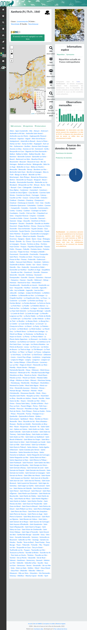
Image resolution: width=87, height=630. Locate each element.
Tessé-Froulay (34, 578)
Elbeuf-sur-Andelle (25, 244)
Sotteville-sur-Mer (16, 576)
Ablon (12, 131)
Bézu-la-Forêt (34, 175)
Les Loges (23, 362)
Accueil (28, 623)
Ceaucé (34, 200)
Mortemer (21, 414)
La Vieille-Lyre (45, 332)
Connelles (13, 213)
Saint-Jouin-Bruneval (25, 512)
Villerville (39, 609)
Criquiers (37, 221)
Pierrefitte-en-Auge (38, 432)
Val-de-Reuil (23, 596)
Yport (19, 617)
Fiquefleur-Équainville (37, 254)
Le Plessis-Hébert (22, 355)
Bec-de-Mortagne (31, 164)
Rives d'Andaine (16, 447)
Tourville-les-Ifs (15, 591)
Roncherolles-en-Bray (18, 450)
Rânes (40, 442)
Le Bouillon (14, 337)
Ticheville (35, 581)
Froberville (14, 270)
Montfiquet (24, 406)
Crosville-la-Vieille (17, 224)
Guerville (25, 288)
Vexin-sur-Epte (20, 607)
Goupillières (40, 280)
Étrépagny (40, 247)
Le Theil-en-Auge (31, 368)
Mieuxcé (13, 404)
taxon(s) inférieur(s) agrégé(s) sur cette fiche (27, 37)
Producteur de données (64, 158)
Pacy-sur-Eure (20, 429)
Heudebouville (26, 296)
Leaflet (33, 113)
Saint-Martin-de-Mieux (25, 530)
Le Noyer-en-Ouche (38, 352)
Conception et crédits (49, 623)
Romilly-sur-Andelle (38, 447)
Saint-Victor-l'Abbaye (29, 566)
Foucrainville (32, 262)
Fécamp (22, 252)
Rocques (26, 447)
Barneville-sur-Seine (25, 159)
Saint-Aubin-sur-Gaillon (30, 460)
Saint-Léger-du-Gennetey (29, 514)
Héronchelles (15, 296)
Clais (16, 208)
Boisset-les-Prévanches (26, 180)
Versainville (31, 604)
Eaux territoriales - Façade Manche (37, 236)
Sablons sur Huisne (43, 452)
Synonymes (71, 55)
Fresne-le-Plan (28, 267)
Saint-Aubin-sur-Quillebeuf (27, 463)
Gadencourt (23, 270)
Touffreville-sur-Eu (23, 586)
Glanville (44, 275)
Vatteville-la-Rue (16, 602)
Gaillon (32, 270)
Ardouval (13, 139)
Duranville (28, 234)
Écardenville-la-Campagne (29, 242)
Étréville (14, 249)
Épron (27, 247)
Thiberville (27, 581)
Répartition (61, 55)
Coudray (13, 216)
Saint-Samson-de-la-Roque (21, 555)
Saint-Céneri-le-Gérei (18, 468)
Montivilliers (35, 406)
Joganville (13, 303)
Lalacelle (29, 326)
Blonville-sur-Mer (22, 177)
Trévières (44, 591)
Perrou (42, 429)
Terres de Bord (22, 578)
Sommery (23, 573)
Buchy (45, 188)
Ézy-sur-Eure (33, 249)
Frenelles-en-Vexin (37, 265)
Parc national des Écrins (61, 629)
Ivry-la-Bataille (37, 301)
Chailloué (21, 203)
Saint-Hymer (14, 506)
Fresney (39, 267)
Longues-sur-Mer (40, 380)
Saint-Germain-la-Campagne (37, 501)
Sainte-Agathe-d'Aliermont (20, 476)
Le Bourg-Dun (39, 337)
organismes (29, 126)
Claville (22, 208)
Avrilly (22, 152)
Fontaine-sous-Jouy (18, 260)
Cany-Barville (36, 195)
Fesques (25, 254)
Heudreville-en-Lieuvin (42, 296)
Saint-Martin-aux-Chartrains (21, 524)
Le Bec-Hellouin (28, 334)
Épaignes (13, 247)
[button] (11, 54)
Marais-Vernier (22, 388)
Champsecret (15, 206)
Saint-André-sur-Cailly (18, 455)
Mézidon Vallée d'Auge (25, 401)
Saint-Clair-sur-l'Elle (17, 470)
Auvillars (31, 146)
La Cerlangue (31, 308)
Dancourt (45, 224)
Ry (19, 452)
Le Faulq (38, 342)
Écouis (42, 242)
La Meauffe (30, 329)
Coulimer (21, 216)
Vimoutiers (38, 612)
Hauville (39, 290)
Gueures (33, 288)
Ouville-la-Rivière (39, 427)
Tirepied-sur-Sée (16, 584)
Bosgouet (32, 182)
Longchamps (31, 378)
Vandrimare (42, 596)
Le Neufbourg (24, 352)
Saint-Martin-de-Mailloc (29, 527)
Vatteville (46, 599)
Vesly (12, 607)
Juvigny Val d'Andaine (18, 306)
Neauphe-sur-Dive (23, 419)
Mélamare (37, 391)
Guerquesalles (15, 288)
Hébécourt (14, 293)
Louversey (41, 383)
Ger (24, 275)
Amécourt (46, 131)
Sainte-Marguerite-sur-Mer (41, 483)
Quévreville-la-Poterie (41, 440)
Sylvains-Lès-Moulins (41, 576)
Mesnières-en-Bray (31, 396)
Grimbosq (31, 285)
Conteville (22, 213)
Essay (32, 247)
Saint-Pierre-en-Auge (25, 548)
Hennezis (29, 293)
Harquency (22, 290)
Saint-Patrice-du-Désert (26, 540)
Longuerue (29, 380)
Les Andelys (35, 357)
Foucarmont (21, 262)
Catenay (13, 200)
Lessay (27, 365)
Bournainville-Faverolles (20, 185)
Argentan (21, 139)
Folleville (34, 257)
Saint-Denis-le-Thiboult (25, 473)
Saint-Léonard (24, 517)
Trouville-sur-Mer (16, 594)
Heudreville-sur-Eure (18, 298)
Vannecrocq (14, 599)
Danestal (13, 226)
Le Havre (21, 344)
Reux (30, 445)
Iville (29, 301)
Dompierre (14, 229)
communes (16, 126)
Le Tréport (45, 370)
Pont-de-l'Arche (25, 434)
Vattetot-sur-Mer (34, 599)
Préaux (28, 437)
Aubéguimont (15, 141)
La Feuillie (32, 319)
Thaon (19, 581)
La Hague (45, 321)
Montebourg (37, 404)
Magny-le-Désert (23, 386)
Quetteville (27, 440)
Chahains (13, 203)
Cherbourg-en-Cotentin (39, 206)
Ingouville (22, 301)
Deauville (27, 226)
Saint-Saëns (45, 553)
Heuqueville (32, 298)
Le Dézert (29, 342)
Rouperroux (43, 450)
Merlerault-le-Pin (31, 393)
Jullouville (34, 303)
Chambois (30, 203)
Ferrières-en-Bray (33, 252)
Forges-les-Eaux (33, 260)
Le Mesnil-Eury (22, 347)
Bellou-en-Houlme (25, 170)
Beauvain (45, 162)
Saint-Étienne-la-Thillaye (19, 488)
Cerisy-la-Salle (44, 200)
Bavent (36, 159)
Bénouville (37, 170)
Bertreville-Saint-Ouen (41, 172)
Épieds (20, 247)
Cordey (43, 213)
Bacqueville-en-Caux (33, 152)
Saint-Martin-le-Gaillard (27, 532)
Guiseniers (42, 288)
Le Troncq (13, 373)
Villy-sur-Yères (27, 612)
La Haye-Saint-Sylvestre (32, 324)
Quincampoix (22, 442)
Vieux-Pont (21, 609)
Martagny (33, 388)
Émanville (36, 244)
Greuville (22, 285)
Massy (29, 391)
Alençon (38, 131)
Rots (29, 450)
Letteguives (23, 373)
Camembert (35, 193)
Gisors (30, 275)
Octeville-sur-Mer (35, 424)
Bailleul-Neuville (16, 157)
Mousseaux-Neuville (17, 416)
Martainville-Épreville (18, 391)
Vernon (22, 604)
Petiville (18, 432)
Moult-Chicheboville (41, 414)
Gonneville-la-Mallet (31, 278)
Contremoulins (33, 213)
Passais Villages (32, 429)
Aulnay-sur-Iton (17, 144)
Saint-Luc (34, 517)
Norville (37, 422)
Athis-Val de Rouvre (40, 139)
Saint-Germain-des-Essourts (28, 499)
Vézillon (31, 607)
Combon (24, 211)
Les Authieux (46, 357)
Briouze (39, 188)
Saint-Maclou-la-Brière (29, 519)
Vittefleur (31, 614)
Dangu (20, 226)
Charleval (24, 206)
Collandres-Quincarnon (35, 208)
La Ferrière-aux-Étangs (37, 314)
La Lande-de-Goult (41, 326)
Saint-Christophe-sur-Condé (38, 468)
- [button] (11, 57)
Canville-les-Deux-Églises (20, 195)
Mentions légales (62, 623)
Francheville (43, 262)
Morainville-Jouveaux (18, 411)
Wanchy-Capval (42, 614)
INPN (78, 82)
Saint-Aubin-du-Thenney (33, 458)
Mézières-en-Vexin (42, 401)
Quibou (12, 442)
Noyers (24, 424)
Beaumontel (36, 162)
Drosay (42, 231)
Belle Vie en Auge (34, 167)
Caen (24, 190)
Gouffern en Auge (27, 280)
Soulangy (28, 576)
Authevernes (22, 146)
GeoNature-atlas (38, 629)
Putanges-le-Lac (16, 440)
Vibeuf (37, 607)
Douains (22, 229)
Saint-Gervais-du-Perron (19, 504)
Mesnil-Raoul (21, 398)
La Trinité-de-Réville (31, 332)
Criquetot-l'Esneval (25, 221)
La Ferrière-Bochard (30, 316)
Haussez (31, 290)
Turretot (27, 594)
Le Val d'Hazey (34, 373)
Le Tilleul (36, 370)
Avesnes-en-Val (38, 149)
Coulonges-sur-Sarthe (34, 216)
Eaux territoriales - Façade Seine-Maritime (26, 239)
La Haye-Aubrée (16, 324)
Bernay (13, 172)
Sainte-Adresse (41, 473)
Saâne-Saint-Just (28, 452)
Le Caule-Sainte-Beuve (25, 339)
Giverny (37, 275)
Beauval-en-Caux (16, 164)
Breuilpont (14, 188)
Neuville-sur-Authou (17, 422)
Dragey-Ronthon (32, 231)
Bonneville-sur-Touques (19, 182)
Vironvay (23, 614)
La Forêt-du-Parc (23, 321)
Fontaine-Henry (45, 257)
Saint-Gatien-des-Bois (26, 491)
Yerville (12, 617)
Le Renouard (24, 357)
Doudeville (31, 229)
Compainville (41, 211)
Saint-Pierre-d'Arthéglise (24, 542)
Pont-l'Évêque (37, 434)
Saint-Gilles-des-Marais (38, 504)
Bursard (18, 190)
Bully (12, 190)
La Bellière (31, 306)
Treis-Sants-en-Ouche (31, 591)
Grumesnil (40, 285)
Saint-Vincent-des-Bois (28, 568)
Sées (33, 571)
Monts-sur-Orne (40, 409)
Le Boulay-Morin (26, 337)
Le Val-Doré (45, 373)
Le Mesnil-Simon (36, 347)
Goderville (18, 278)
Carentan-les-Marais (28, 198)
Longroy (20, 380)
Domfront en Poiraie (40, 226)
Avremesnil (14, 152)
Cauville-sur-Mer (23, 200)
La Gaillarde (35, 321)
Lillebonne (26, 375)
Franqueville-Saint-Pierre (19, 265)
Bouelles (47, 182)
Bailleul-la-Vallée (40, 154)
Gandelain (25, 272)
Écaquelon (14, 242)
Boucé (40, 182)
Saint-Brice (43, 465)
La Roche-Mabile (16, 332)
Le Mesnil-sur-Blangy (36, 350)
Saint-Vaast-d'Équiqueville (30, 560)
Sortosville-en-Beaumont (37, 573)
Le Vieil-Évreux (15, 375)
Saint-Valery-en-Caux (27, 563)
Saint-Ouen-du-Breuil (29, 537)
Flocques (25, 257)
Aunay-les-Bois (29, 144)
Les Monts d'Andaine (36, 362)
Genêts (19, 275)
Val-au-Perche (37, 594)
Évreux (24, 249)
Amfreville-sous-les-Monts (20, 136)
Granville (37, 283)
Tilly (42, 581)
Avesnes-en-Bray (24, 149)
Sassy (28, 571)
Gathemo (34, 272)
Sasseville (20, 571)
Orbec (46, 424)
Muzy (35, 416)
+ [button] (11, 51)
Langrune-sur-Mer (42, 329)
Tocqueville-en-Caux (31, 584)
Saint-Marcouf (15, 522)
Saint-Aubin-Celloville (36, 455)
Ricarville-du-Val (40, 445)
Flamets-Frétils (15, 257)
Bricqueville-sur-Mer (27, 188)
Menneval (20, 393)
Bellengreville (21, 167)
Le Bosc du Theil (42, 334)
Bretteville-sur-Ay (37, 185)
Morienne (31, 411)
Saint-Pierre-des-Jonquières (26, 545)
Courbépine (14, 218)
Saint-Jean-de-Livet (29, 509)
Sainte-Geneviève (23, 478)
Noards (29, 422)
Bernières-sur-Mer (24, 172)
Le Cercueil (40, 339)
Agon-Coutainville (22, 131)
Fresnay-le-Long (16, 267)
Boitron (39, 180)
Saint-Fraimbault (36, 488)
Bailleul (30, 154)
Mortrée (29, 414)
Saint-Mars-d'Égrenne (42, 522)
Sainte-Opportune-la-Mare (39, 486)
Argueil (29, 139)
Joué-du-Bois (24, 303)
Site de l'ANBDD (37, 623)
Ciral (11, 208)
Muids (29, 416)
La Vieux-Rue (16, 334)
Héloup (22, 293)
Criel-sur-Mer (33, 218)
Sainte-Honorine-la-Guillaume (27, 481)
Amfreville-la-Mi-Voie (19, 134)
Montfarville (14, 406)
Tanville (12, 578)
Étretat (47, 247)
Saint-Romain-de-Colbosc (30, 553)
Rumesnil (13, 452)
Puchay (45, 437)
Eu (19, 249)
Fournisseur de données (65, 153)
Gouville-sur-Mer (16, 283)
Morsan (39, 411)
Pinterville (13, 434)
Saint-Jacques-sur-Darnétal (31, 506)
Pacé (11, 429)
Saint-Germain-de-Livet (26, 496)
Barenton (31, 157)
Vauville (27, 602)
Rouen (34, 450)
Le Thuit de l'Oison (25, 370)
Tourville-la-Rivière (38, 589)
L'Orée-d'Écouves (29, 383)
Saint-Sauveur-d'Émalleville (29, 558)
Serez (38, 571)
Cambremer (25, 193)
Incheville (13, 301)
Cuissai (28, 224)
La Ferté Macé (21, 319)
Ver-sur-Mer (41, 604)
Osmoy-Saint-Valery (23, 427)
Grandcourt (28, 283)
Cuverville (36, 224)
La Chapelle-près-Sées (26, 311)
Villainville (30, 609)
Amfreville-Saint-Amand (37, 134)
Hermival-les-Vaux (42, 293)
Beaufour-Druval (24, 162)
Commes (31, 211)
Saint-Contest (31, 470)
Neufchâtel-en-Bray (39, 419)
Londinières (20, 378)
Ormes (12, 427)
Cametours (46, 193)
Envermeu (45, 244)
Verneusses (14, 604)
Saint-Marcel (44, 519)
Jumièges (42, 303)
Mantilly (13, 388)
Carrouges (42, 198)
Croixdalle (46, 221)
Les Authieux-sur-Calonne (20, 360)
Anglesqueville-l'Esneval (40, 136)
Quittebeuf (32, 442)
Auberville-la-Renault (29, 141)
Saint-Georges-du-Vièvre (27, 494)
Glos (11, 278)
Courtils (23, 218)
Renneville (23, 445)
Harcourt (13, 290)
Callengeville (32, 190)
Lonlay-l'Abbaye (16, 383)
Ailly (32, 131)
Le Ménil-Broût (31, 344)
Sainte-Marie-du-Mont (19, 486)
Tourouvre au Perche (22, 589)
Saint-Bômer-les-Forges (28, 465)
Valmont (33, 596)
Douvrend (21, 231)
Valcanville (14, 596)
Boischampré (35, 177)
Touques (34, 586)
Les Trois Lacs (37, 365)
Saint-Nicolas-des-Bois (26, 535)
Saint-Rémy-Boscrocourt (27, 550)
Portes (21, 437)
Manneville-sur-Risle (39, 386)
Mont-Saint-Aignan (25, 409)
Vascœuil (23, 599)
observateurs (43, 126)
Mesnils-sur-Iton (34, 398)
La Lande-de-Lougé (17, 329)
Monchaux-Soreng (25, 404)
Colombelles (14, 211)
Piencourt (26, 432)
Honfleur (41, 298)
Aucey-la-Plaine (45, 141)
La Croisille (23, 314)
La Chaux (39, 311)
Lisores (34, 375)
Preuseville (36, 437)
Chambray (39, 203)
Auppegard (41, 144)
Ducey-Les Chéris (16, 234)
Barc (25, 157)
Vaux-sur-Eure (36, 602)
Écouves (13, 244)
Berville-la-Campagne (19, 175)
